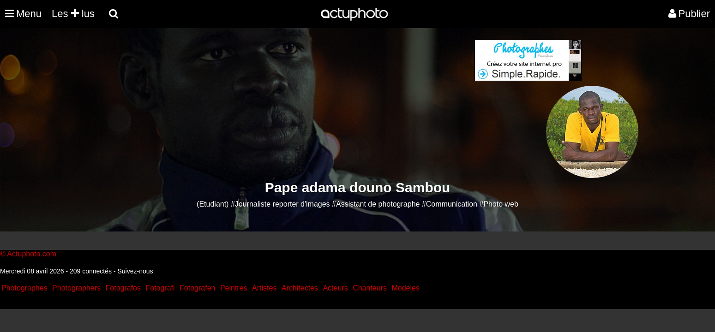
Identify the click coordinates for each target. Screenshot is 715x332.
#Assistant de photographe (376, 204)
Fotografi (159, 288)
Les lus (73, 13)
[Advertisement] (302, 104)
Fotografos (123, 288)
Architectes (300, 288)
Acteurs (335, 288)
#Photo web (498, 204)
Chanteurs (370, 288)
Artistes (264, 288)
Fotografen (197, 288)
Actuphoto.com (31, 254)
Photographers (76, 288)
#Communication (449, 204)
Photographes (24, 288)
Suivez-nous (135, 271)
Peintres (233, 288)
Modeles (405, 288)
